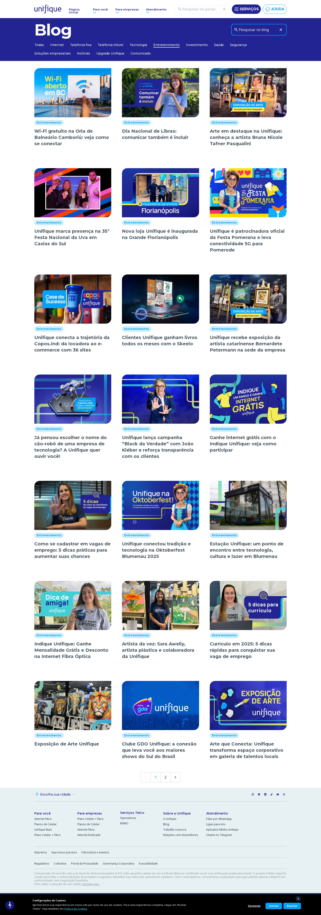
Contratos (60, 863)
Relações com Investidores (180, 835)
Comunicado (141, 53)
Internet (57, 45)
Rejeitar (292, 905)
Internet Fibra (42, 819)
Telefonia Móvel (110, 45)
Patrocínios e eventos (95, 852)
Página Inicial (74, 11)
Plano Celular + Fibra (47, 835)
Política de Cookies (75, 908)
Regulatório (41, 863)
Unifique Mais (43, 829)
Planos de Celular (45, 824)
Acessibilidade (148, 863)
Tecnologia (138, 45)
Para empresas (89, 813)
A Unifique (169, 819)
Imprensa (40, 852)
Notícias (83, 53)
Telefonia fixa (80, 45)
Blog (166, 824)
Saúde (219, 45)
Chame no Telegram (219, 835)
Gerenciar (254, 905)
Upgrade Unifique (110, 53)
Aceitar (273, 905)
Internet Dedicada (88, 835)
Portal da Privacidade (84, 863)
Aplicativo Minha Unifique (222, 829)
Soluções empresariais (52, 53)
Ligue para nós (215, 824)
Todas (39, 45)
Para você (42, 813)
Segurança (238, 45)
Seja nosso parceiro (64, 852)
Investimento (197, 45)
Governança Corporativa (118, 863)
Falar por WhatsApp (219, 819)
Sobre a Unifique (177, 813)
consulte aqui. (91, 884)
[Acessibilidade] (9, 905)
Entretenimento (166, 45)
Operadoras (128, 818)
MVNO (124, 823)
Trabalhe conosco (174, 829)
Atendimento (217, 813)
